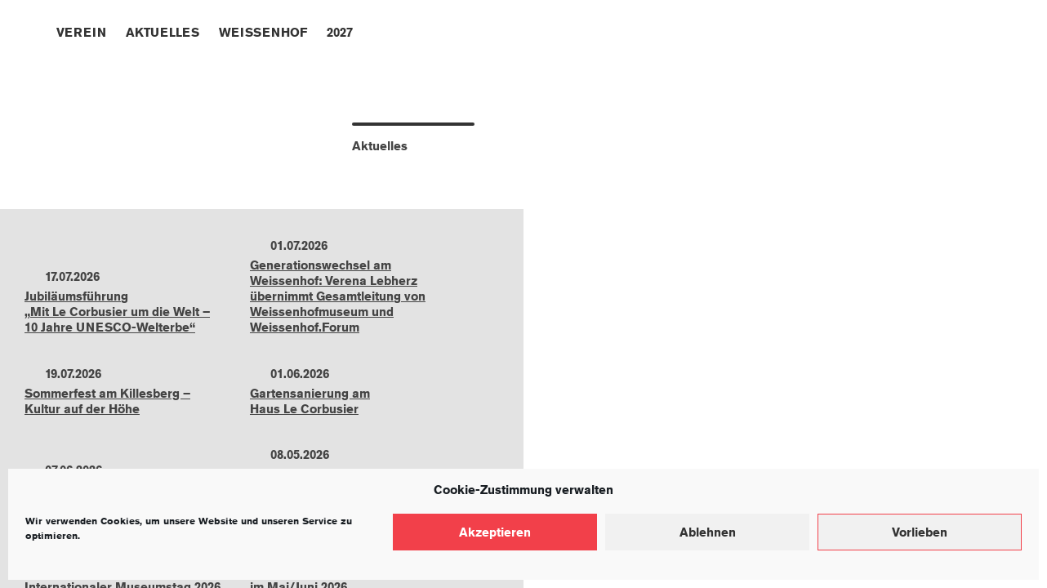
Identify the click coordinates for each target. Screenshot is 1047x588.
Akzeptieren (495, 532)
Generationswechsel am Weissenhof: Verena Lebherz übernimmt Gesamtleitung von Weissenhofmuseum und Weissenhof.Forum (337, 296)
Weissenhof (263, 32)
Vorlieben (919, 532)
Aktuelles (162, 32)
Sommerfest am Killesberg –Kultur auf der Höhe (107, 400)
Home (34, 30)
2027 (340, 32)
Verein (81, 32)
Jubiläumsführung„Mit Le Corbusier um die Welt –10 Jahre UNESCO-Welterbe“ (117, 311)
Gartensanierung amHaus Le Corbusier (310, 400)
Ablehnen (707, 532)
